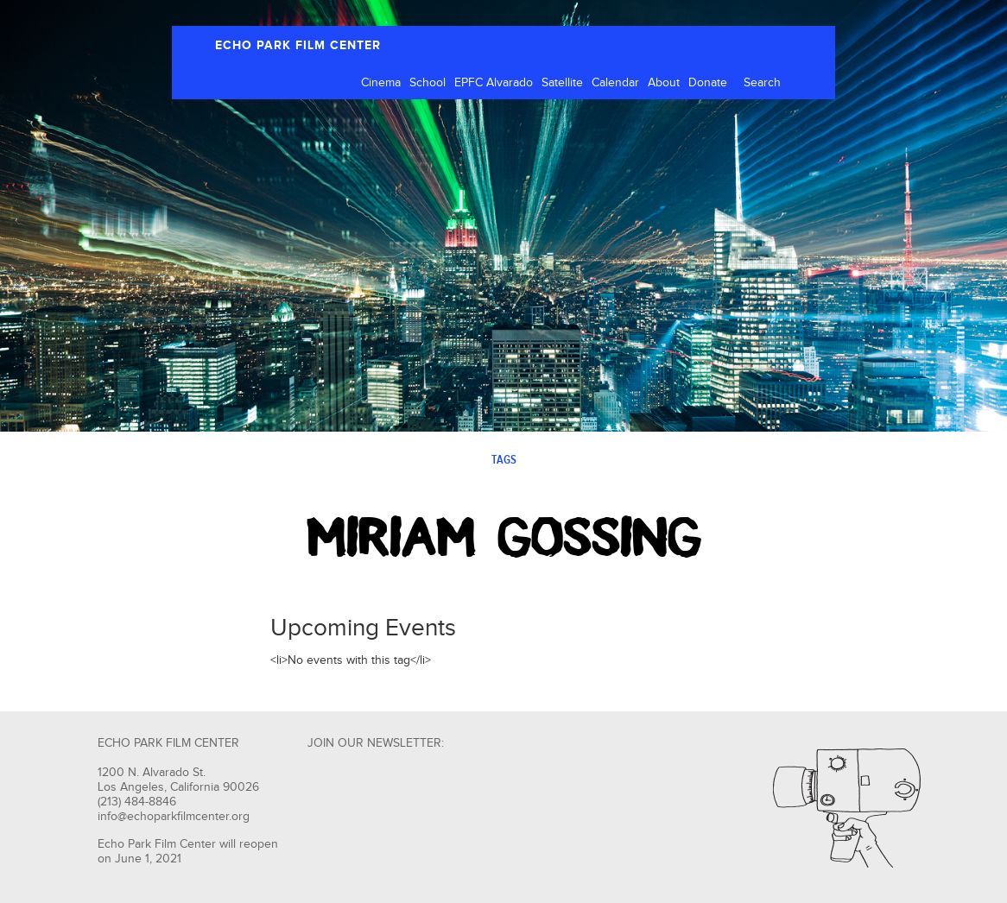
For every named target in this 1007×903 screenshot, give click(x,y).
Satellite (562, 83)
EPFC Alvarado (493, 83)
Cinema (381, 83)
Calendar (615, 83)
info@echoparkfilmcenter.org (174, 817)
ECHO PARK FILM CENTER (298, 45)
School (427, 83)
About (664, 83)
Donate (707, 83)
